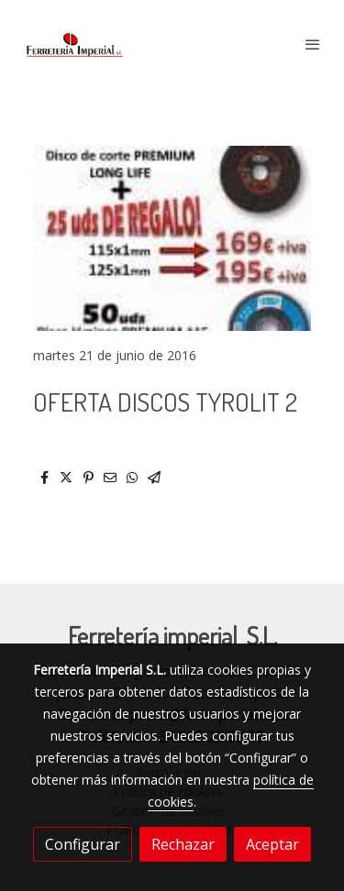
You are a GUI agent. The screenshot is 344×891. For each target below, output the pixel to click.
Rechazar (183, 844)
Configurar (82, 844)
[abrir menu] (312, 44)
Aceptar (272, 844)
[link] (73, 43)
